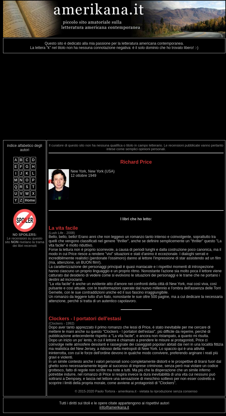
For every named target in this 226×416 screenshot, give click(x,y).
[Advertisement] (79, 96)
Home (30, 200)
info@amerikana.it (114, 407)
